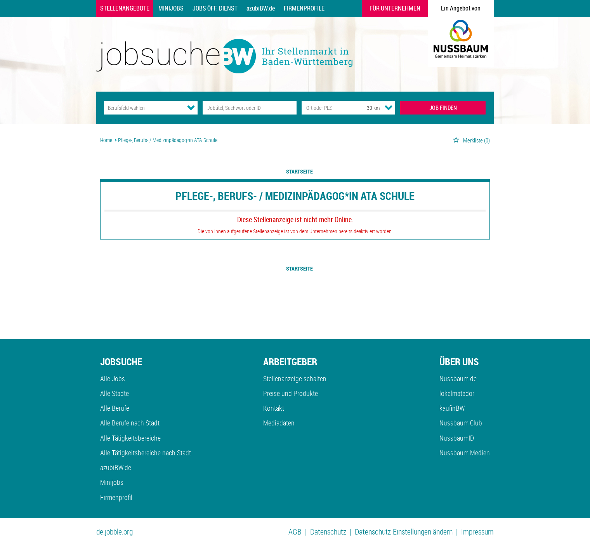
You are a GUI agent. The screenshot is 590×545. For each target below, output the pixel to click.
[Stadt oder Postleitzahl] (327, 108)
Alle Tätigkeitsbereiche (130, 438)
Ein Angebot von (461, 8)
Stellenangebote (124, 8)
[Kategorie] (143, 108)
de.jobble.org (114, 531)
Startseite (299, 171)
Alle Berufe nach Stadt (130, 422)
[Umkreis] (366, 108)
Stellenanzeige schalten (294, 378)
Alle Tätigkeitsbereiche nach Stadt (145, 452)
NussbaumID (456, 438)
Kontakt (273, 408)
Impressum (477, 531)
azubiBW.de (260, 8)
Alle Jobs (112, 378)
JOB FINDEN (443, 107)
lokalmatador (456, 393)
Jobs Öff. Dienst (215, 8)
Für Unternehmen (395, 8)
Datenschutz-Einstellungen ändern (404, 531)
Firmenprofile (304, 8)
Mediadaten (279, 422)
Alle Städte (114, 393)
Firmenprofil (116, 497)
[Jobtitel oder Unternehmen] (249, 108)
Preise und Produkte (290, 393)
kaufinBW (452, 408)
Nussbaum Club (460, 422)
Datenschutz (328, 531)
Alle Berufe (114, 408)
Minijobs (171, 8)
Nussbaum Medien (464, 452)
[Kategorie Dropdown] (191, 107)
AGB (295, 531)
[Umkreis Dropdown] (388, 107)
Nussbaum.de (458, 378)
